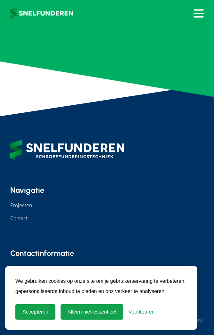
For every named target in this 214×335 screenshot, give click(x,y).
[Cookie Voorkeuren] (141, 312)
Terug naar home (107, 57)
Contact (19, 218)
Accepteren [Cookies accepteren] (35, 312)
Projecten (21, 205)
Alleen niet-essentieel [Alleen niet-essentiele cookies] (92, 312)
